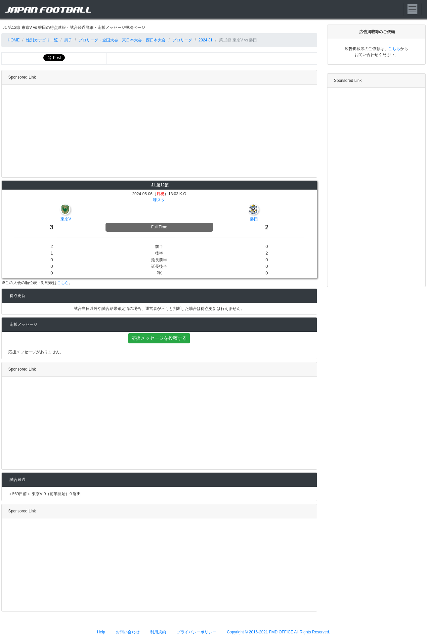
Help (101, 632)
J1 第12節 (160, 185)
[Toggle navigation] (412, 9)
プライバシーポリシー (196, 632)
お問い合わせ (128, 632)
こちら (63, 282)
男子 (68, 40)
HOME (13, 40)
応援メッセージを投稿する (159, 338)
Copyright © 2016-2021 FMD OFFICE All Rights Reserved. (278, 632)
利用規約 (158, 632)
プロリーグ (182, 40)
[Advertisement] (158, 131)
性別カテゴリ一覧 (42, 40)
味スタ (159, 200)
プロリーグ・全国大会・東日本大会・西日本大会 (122, 40)
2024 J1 (205, 40)
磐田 (254, 219)
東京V (66, 219)
